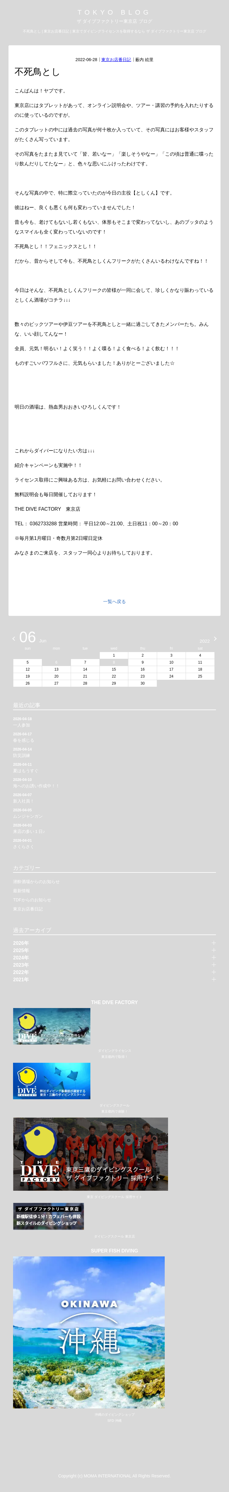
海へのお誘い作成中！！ (114, 782)
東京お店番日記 (116, 59)
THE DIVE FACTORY (114, 1002)
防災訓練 (114, 752)
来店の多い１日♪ (114, 828)
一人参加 (114, 721)
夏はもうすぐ (114, 767)
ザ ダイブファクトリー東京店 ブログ (114, 21)
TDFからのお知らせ (32, 899)
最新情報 (21, 890)
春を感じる (114, 737)
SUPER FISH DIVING (114, 1251)
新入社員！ (114, 797)
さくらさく (114, 843)
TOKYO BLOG (115, 12)
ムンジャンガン (114, 813)
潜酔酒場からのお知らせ (36, 881)
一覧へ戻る (114, 601)
